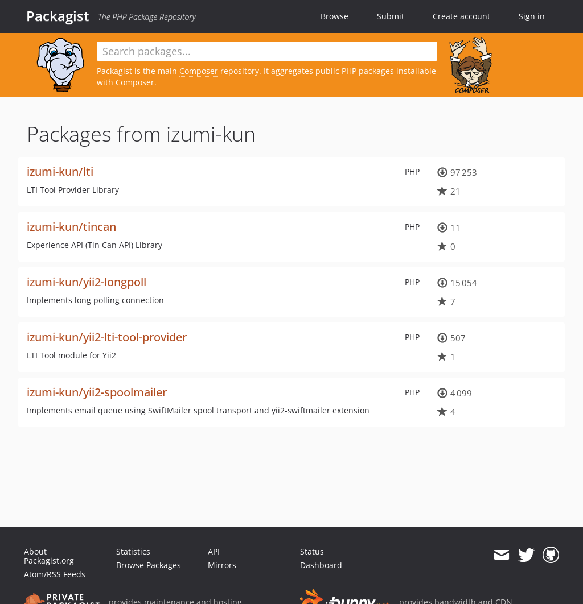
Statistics (133, 551)
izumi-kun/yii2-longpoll (86, 281)
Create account (461, 16)
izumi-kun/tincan (71, 226)
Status (312, 551)
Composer (198, 70)
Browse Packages (148, 565)
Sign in (532, 16)
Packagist (57, 16)
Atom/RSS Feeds (54, 574)
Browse (334, 16)
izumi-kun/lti (60, 171)
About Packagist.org (49, 556)
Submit (390, 16)
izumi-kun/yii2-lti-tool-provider (107, 337)
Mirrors (222, 565)
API (214, 551)
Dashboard (321, 565)
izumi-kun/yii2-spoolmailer (97, 392)
